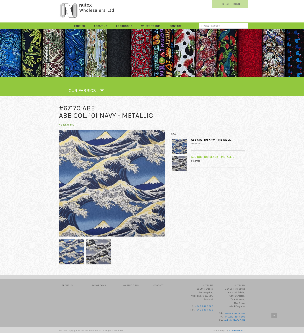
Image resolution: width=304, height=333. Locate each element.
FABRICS (79, 26)
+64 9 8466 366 (204, 306)
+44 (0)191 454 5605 (234, 316)
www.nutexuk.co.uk (235, 313)
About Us (100, 26)
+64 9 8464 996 (204, 309)
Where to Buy (151, 26)
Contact (175, 26)
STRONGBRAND (237, 330)
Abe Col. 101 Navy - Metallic (211, 139)
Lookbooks (124, 26)
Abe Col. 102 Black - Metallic (212, 157)
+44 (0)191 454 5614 (234, 320)
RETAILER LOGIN (231, 4)
